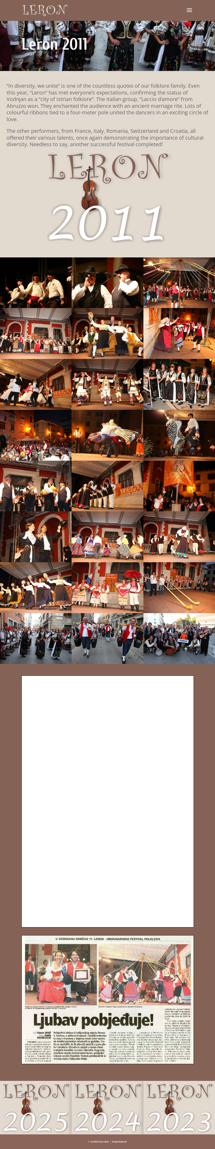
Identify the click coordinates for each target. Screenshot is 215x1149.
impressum (119, 1141)
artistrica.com (100, 1141)
